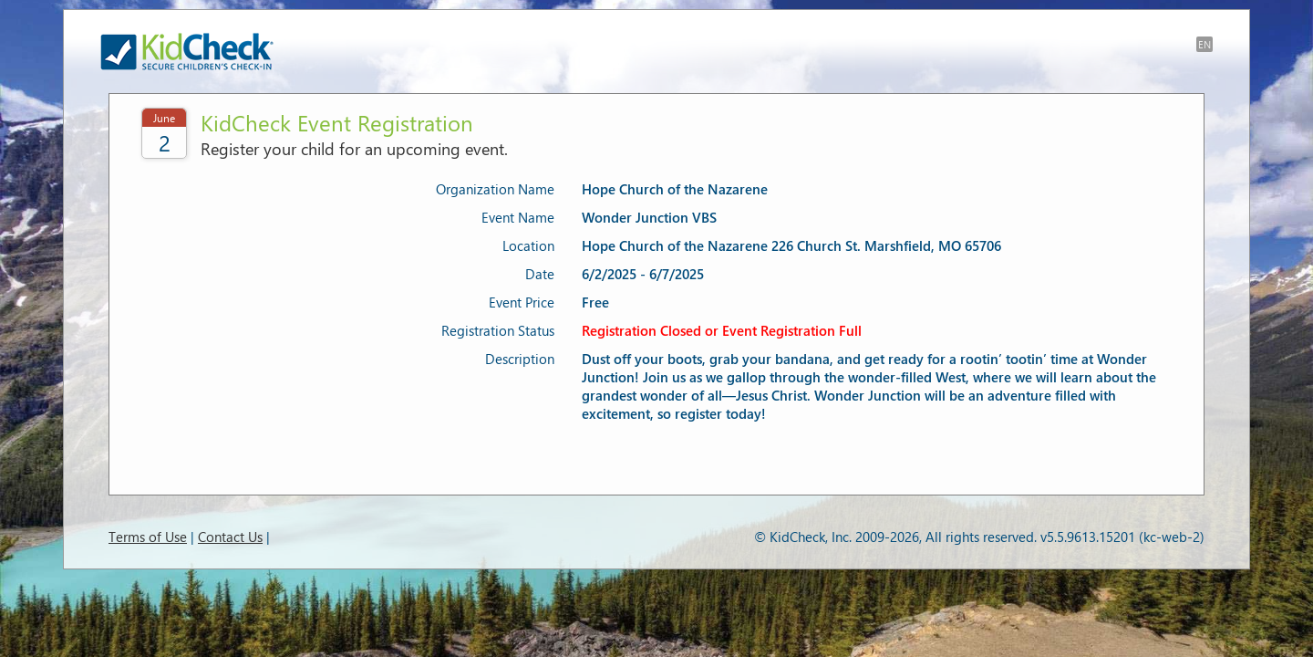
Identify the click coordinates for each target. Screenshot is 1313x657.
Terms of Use (148, 536)
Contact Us (230, 536)
